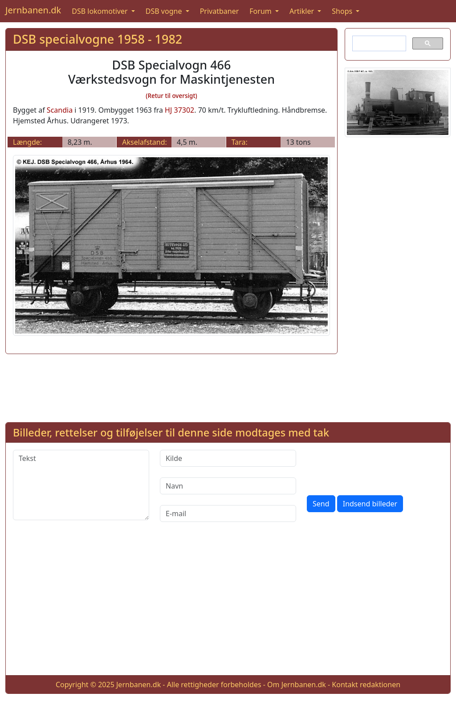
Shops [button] (343, 11)
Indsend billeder (370, 504)
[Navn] (228, 485)
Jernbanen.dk (33, 10)
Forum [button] (261, 11)
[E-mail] (228, 513)
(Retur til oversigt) (171, 96)
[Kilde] (228, 458)
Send (321, 504)
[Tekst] (81, 485)
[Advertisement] (398, 278)
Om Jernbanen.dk (296, 684)
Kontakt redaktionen (366, 684)
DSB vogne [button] (165, 11)
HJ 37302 (179, 110)
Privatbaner (219, 11)
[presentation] (374, 467)
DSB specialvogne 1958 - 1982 (97, 39)
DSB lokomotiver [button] (101, 11)
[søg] (378, 43)
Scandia (60, 110)
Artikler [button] (302, 11)
